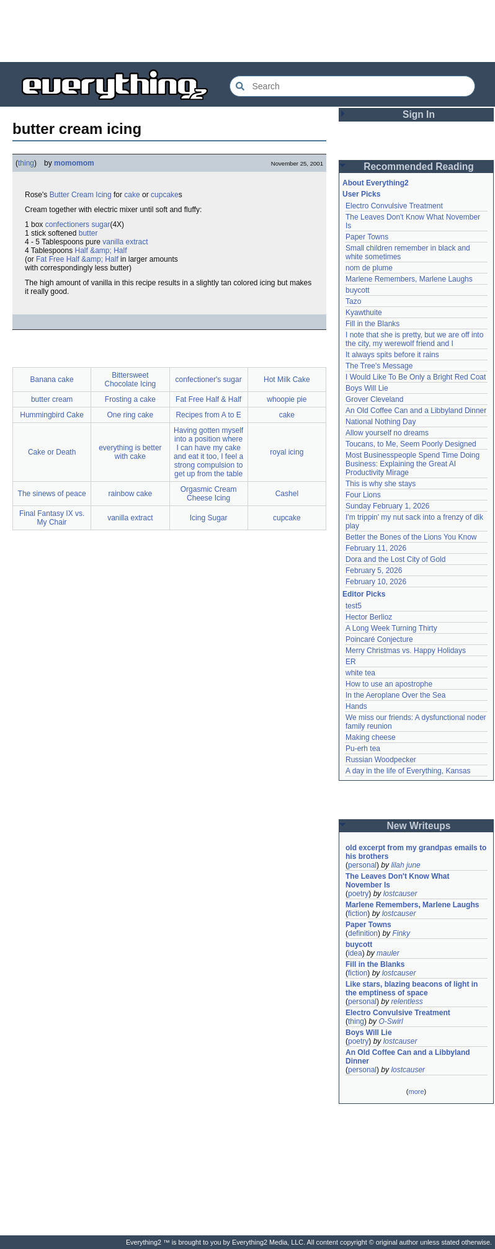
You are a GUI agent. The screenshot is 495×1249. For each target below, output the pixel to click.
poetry (358, 893)
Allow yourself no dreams (387, 433)
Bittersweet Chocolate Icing (130, 379)
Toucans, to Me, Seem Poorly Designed (411, 444)
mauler (388, 953)
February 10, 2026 (376, 581)
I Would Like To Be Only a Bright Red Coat (416, 377)
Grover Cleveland (374, 399)
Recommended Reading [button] (418, 166)
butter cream (52, 399)
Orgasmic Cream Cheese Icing (209, 493)
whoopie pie (286, 399)
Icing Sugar (209, 517)
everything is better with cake (130, 452)
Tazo (353, 301)
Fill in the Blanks (372, 323)
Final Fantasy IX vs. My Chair (51, 518)
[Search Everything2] (352, 86)
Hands (356, 706)
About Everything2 (375, 183)
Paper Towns (367, 237)
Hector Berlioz (369, 617)
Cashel (286, 493)
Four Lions (363, 495)
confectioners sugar (77, 224)
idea (355, 953)
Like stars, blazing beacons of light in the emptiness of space (412, 988)
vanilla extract (125, 242)
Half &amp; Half (101, 250)
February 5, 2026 (374, 570)
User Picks (361, 194)
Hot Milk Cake (287, 379)
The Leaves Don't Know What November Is (398, 880)
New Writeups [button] (419, 825)
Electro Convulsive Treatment (394, 206)
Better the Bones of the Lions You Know (411, 537)
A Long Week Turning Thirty (391, 628)
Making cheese (371, 737)
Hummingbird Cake (52, 415)
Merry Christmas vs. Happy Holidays (406, 650)
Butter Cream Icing (81, 194)
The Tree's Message (379, 366)
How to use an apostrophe (389, 684)
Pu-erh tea (363, 748)
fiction (357, 913)
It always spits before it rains (392, 354)
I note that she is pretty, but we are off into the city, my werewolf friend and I (414, 339)
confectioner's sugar (209, 379)
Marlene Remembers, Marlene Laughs (409, 279)
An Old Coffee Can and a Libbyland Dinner (416, 410)
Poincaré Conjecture (379, 639)
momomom (74, 163)
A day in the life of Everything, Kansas (408, 771)
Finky (401, 933)
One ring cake (130, 415)
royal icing (286, 452)
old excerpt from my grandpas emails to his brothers (416, 852)
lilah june (405, 865)
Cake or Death (52, 452)
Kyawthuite (364, 312)
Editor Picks (363, 594)
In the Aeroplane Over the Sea (395, 695)
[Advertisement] (247, 31)
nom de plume (369, 268)
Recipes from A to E (208, 415)
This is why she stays (381, 483)
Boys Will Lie (367, 388)
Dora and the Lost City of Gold (395, 559)
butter (88, 233)
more (416, 1091)
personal (362, 865)
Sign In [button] (419, 114)
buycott (358, 290)
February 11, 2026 (376, 548)
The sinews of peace (52, 493)
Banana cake (52, 379)
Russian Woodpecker (381, 759)
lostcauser (400, 893)
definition (363, 933)
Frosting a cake (130, 399)
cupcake (165, 194)
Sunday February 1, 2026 (387, 506)
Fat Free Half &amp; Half (77, 259)
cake (132, 194)
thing (26, 163)
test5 (354, 606)
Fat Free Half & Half (208, 399)
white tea (360, 673)
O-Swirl (390, 1021)
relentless (406, 1001)
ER (351, 661)
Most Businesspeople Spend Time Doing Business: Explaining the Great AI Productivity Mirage (412, 464)
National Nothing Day (381, 421)
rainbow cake (131, 493)
